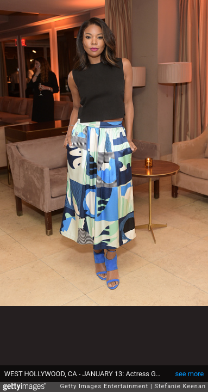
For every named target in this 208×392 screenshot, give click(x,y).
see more (189, 374)
